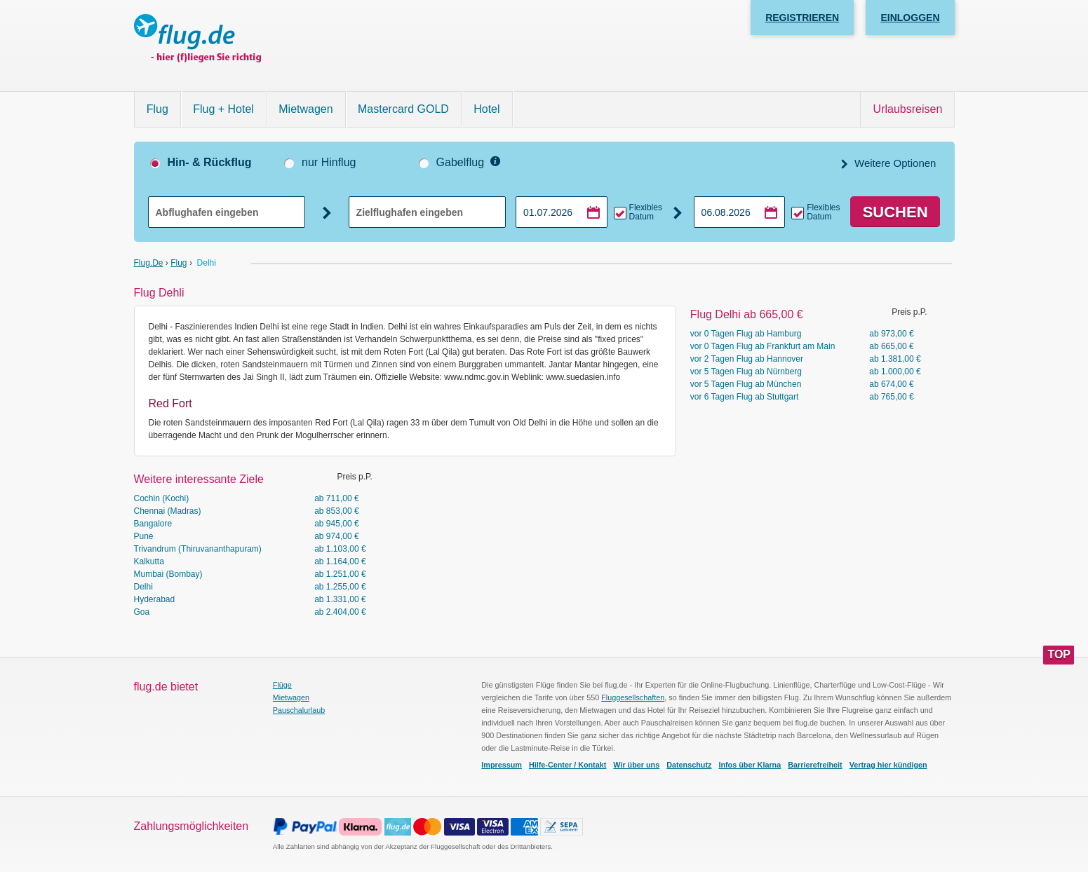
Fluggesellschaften (632, 697)
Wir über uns (636, 765)
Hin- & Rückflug (210, 162)
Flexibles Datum (645, 212)
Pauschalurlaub (299, 710)
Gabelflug (460, 162)
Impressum (501, 765)
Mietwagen (305, 109)
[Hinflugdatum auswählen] (561, 212)
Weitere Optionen (894, 163)
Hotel (486, 109)
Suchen (895, 212)
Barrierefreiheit (815, 765)
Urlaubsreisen (908, 109)
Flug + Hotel (223, 109)
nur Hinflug (329, 162)
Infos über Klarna (749, 765)
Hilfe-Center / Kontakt (567, 765)
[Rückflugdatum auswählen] (740, 212)
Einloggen (909, 17)
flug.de (148, 263)
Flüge (282, 685)
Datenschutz (688, 765)
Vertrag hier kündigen (888, 765)
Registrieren (802, 17)
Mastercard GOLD (403, 109)
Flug (157, 109)
